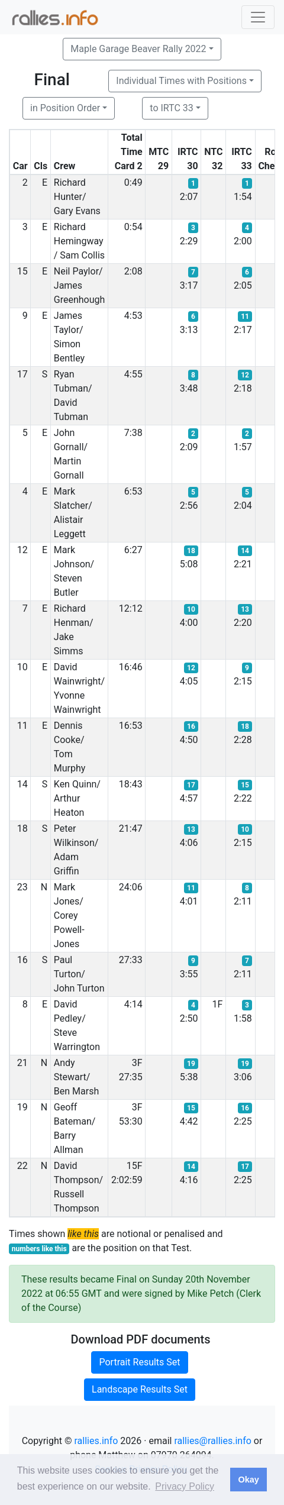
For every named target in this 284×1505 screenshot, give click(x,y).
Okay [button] (248, 1479)
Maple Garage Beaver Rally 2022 (138, 48)
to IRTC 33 (171, 108)
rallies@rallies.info (212, 1440)
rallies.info (96, 1440)
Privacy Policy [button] (184, 1486)
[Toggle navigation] (258, 17)
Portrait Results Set (139, 1362)
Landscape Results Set (140, 1389)
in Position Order (65, 108)
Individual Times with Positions (181, 80)
